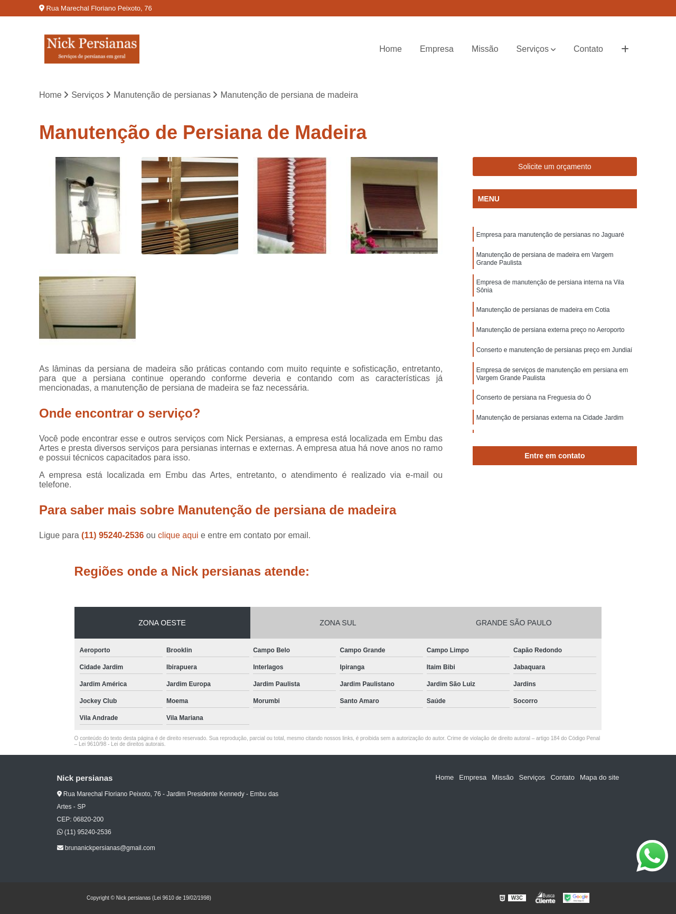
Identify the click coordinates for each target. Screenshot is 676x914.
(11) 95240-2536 (113, 535)
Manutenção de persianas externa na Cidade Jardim (550, 417)
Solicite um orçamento (555, 166)
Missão (485, 48)
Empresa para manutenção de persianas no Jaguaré (550, 234)
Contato (588, 48)
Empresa (437, 48)
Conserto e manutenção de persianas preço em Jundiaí (554, 350)
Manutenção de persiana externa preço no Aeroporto (550, 330)
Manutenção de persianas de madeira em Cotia (543, 309)
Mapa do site (599, 777)
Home (390, 48)
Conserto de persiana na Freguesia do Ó (533, 397)
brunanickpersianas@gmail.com (106, 848)
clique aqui (178, 535)
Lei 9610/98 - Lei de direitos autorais (121, 744)
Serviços (533, 48)
